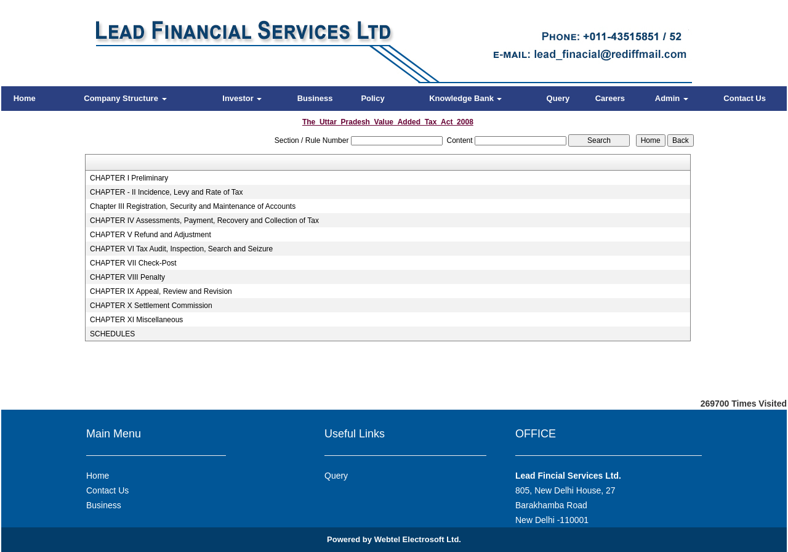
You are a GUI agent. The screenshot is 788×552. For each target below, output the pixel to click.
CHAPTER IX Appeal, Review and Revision (161, 291)
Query (558, 98)
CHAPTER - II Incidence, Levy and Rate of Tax (166, 192)
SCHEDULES (112, 334)
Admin (671, 98)
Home (25, 98)
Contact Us (744, 98)
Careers (610, 98)
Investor (242, 98)
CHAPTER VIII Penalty (127, 277)
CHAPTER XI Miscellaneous (136, 319)
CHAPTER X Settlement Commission (151, 305)
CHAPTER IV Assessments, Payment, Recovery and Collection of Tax (204, 220)
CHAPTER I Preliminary (129, 178)
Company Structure (125, 98)
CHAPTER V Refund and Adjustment (150, 234)
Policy (372, 98)
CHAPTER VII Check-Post (133, 263)
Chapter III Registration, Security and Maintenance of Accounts (193, 206)
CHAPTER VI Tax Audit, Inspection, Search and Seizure (181, 249)
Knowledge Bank (465, 98)
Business (315, 98)
